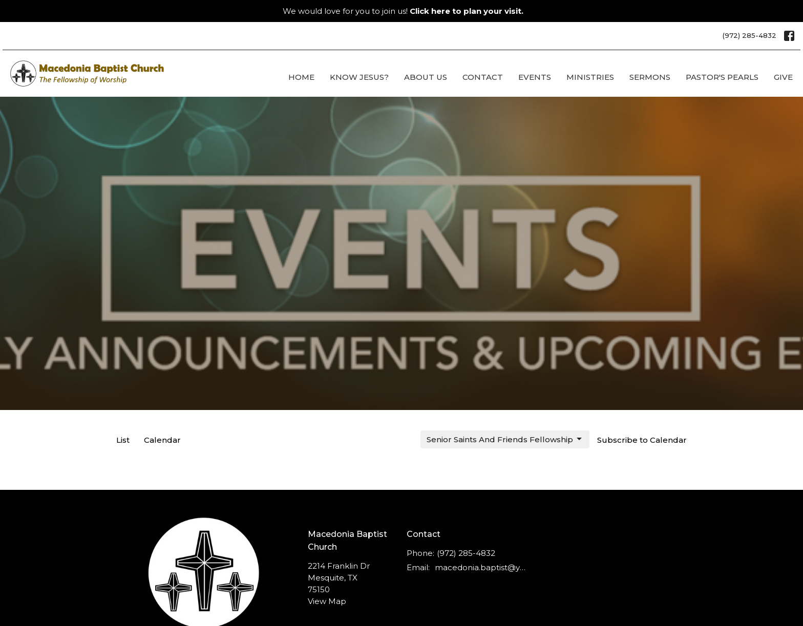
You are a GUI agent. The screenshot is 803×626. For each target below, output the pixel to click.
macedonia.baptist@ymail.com (482, 567)
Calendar (162, 440)
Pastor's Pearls (722, 77)
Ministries (590, 77)
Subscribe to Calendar (642, 440)
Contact (482, 77)
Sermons (649, 77)
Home (301, 77)
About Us (425, 77)
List (123, 440)
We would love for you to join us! (403, 11)
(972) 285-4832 (749, 35)
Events (534, 77)
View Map (327, 601)
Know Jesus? (359, 77)
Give (783, 77)
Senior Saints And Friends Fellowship (505, 439)
